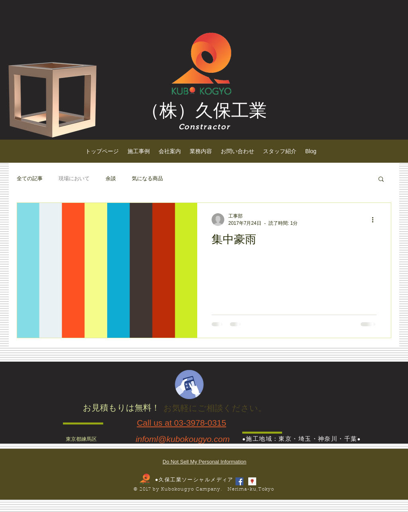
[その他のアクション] (375, 219)
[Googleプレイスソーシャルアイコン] (252, 481)
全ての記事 (30, 178)
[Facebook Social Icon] (239, 481)
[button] (381, 179)
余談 (111, 178)
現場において (74, 178)
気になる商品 (147, 178)
